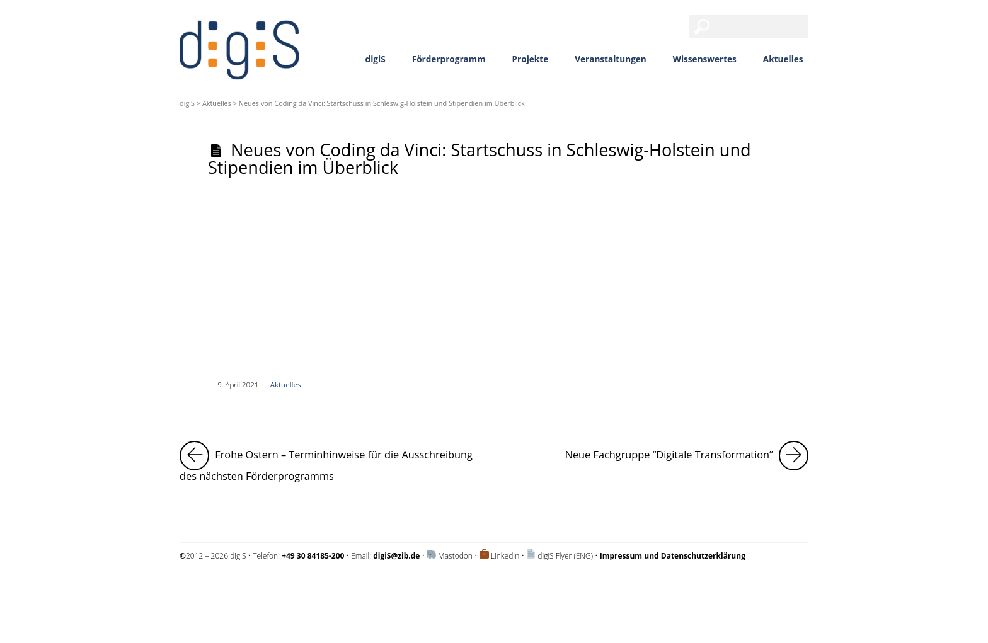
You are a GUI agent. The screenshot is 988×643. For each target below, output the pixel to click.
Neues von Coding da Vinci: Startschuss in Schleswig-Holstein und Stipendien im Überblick (479, 158)
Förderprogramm (449, 59)
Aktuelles (783, 59)
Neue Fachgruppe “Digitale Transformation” (686, 455)
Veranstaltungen (610, 59)
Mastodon (455, 555)
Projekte (530, 59)
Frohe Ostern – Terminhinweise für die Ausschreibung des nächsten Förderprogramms (330, 462)
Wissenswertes (705, 59)
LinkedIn (505, 555)
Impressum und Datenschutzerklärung (245, 589)
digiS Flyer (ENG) (565, 555)
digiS (375, 59)
